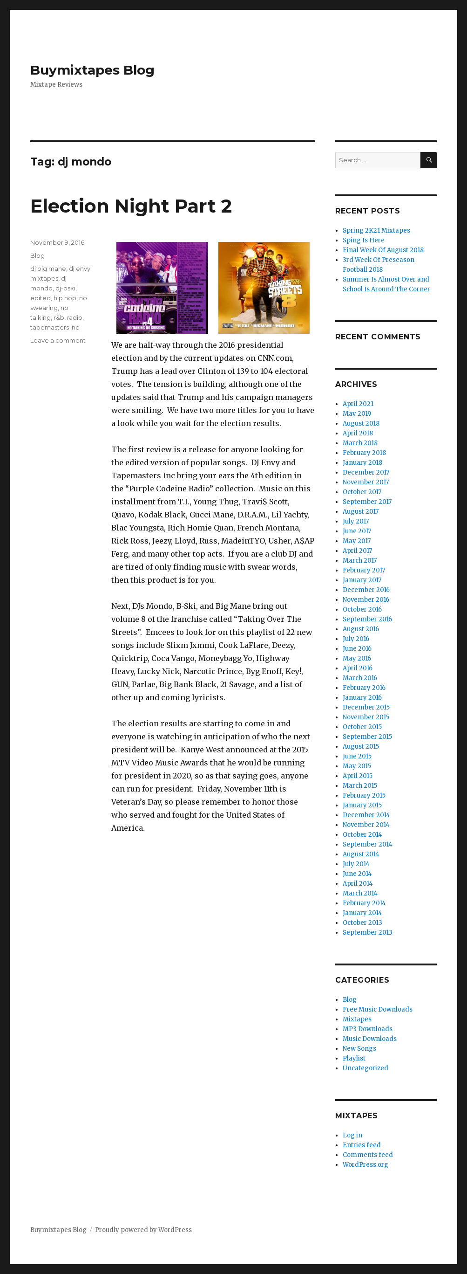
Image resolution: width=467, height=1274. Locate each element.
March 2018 (360, 443)
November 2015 (366, 717)
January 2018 (362, 463)
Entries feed (362, 1145)
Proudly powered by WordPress (143, 1230)
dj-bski (65, 288)
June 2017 (357, 531)
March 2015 (360, 786)
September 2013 (368, 933)
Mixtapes (357, 1019)
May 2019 (357, 414)
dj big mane (48, 268)
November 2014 (366, 825)
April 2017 (357, 551)
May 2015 (357, 766)
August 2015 (361, 747)
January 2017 (362, 580)
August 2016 (361, 629)
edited (40, 298)
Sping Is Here (364, 240)
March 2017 (360, 561)
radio (74, 317)
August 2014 (361, 854)
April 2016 (357, 668)
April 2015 (357, 776)
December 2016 (366, 590)
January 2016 (362, 698)
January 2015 (362, 805)
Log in (352, 1135)
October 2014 (362, 835)
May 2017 (357, 541)
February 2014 (364, 903)
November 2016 (366, 600)
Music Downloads (370, 1039)
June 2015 (357, 756)
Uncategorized (365, 1068)
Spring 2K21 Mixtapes (376, 230)
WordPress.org (365, 1165)
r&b (59, 317)
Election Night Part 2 (131, 205)
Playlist (354, 1058)
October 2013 (362, 923)
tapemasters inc (54, 327)
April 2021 (358, 404)
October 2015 (362, 727)
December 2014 (366, 815)
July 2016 (356, 639)
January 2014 (362, 913)
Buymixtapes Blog (92, 70)
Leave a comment (58, 340)
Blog (37, 255)
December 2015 (366, 707)
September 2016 (367, 619)
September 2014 (368, 844)
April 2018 (358, 433)
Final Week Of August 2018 (383, 250)
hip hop (65, 298)
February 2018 (364, 453)
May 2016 (357, 658)
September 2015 (367, 737)
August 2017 (361, 512)
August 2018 (361, 423)
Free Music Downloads (378, 1009)
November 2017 (366, 482)
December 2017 (366, 472)
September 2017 (367, 502)
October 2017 (362, 492)
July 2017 (356, 521)
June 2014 (357, 874)
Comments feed (368, 1155)
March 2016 (360, 678)
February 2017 (364, 570)
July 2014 (356, 864)
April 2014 (358, 884)
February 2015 (364, 795)
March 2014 (360, 893)
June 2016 (357, 649)
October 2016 (362, 609)
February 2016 (364, 688)
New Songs (359, 1049)
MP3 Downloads (368, 1029)
